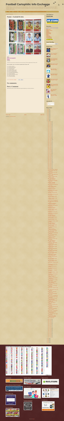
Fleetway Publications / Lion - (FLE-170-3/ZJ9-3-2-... (52, 173)
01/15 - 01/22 (50, 334)
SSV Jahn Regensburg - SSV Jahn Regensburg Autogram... (52, 299)
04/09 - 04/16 (50, 319)
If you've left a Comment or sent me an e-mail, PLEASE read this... (35, 11)
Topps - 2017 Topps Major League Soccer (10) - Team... (52, 225)
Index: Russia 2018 (49, 37)
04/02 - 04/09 (50, 320)
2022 (48, 114)
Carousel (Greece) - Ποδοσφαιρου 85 (53, 295)
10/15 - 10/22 (50, 135)
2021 (48, 115)
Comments (49, 104)
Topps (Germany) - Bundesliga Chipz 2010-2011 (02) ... (52, 274)
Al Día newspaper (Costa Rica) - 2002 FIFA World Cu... (53, 307)
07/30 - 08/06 (50, 149)
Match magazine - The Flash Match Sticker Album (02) (52, 250)
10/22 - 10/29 (50, 134)
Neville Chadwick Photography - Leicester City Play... (52, 312)
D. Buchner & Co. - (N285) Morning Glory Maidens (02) (52, 243)
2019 (48, 118)
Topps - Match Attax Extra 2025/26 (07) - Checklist (54, 74)
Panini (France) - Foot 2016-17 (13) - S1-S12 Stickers (52, 264)
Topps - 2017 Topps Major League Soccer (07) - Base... (52, 252)
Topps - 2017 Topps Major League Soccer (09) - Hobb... (52, 231)
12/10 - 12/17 (50, 125)
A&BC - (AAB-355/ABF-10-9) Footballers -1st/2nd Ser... (51, 179)
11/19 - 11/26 (50, 129)
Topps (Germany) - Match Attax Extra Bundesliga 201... (52, 205)
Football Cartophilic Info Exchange (28, 4)
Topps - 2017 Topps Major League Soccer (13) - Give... (52, 196)
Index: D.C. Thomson (49, 30)
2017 (48, 120)
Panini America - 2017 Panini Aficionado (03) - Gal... (51, 237)
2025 (48, 110)
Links (23, 11)
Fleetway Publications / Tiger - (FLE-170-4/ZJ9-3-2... (52, 171)
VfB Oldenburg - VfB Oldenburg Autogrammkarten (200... (52, 203)
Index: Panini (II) (48, 33)
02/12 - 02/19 (50, 329)
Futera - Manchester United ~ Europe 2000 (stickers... (53, 297)
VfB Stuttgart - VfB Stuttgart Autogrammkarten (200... (51, 182)
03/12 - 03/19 (50, 324)
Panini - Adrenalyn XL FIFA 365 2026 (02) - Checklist (54, 64)
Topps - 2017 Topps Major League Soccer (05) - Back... (52, 260)
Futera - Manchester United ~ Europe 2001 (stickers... (53, 314)
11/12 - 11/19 (50, 130)
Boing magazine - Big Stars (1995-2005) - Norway (52, 248)
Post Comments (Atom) (12, 116)
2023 (48, 113)
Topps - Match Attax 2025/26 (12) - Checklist (54, 69)
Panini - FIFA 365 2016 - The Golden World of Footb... (52, 280)
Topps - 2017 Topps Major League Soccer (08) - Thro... (52, 235)
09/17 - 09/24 (50, 140)
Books (11, 11)
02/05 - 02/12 (50, 330)
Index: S (47, 34)
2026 (48, 109)
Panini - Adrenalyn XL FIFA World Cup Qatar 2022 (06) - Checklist (54, 85)
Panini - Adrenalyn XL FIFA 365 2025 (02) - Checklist (54, 79)
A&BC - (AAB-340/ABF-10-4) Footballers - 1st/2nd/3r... (51, 223)
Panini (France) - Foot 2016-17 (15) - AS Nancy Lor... (52, 211)
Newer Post (8, 114)
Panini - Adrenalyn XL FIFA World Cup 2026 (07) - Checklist (54, 49)
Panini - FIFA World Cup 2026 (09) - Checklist (54, 54)
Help (19, 11)
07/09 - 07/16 (50, 153)
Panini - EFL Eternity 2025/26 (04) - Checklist (54, 95)
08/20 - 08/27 (50, 145)
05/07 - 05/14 (50, 164)
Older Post (42, 114)
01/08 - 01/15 (50, 335)
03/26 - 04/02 (50, 321)
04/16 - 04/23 (50, 168)
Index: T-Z (47, 35)
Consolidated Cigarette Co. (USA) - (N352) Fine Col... (52, 245)
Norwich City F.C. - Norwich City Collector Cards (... (52, 292)
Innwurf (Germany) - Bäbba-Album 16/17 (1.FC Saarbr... (52, 309)
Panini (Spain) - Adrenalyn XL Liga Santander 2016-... (52, 301)
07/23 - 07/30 (50, 150)
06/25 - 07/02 (50, 155)
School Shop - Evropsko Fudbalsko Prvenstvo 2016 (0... (52, 209)
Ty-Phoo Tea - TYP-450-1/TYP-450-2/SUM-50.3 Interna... (52, 177)
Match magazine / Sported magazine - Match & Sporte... (53, 190)
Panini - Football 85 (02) (51, 317)
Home (8, 11)
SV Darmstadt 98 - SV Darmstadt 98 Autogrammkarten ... (52, 278)
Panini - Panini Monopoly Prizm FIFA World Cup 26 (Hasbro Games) (54, 59)
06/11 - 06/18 (50, 158)
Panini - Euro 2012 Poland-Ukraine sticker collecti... (52, 294)
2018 (48, 119)
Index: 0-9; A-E (48, 29)
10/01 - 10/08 (50, 138)
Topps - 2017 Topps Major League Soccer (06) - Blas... (52, 258)
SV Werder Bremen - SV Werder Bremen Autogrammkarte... (52, 254)
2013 (48, 342)
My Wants (15, 11)
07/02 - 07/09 (50, 154)
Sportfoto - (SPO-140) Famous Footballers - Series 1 (52, 276)
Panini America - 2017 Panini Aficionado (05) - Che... (51, 188)
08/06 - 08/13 (50, 148)
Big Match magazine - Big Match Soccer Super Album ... (52, 186)
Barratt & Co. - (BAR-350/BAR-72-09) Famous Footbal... (53, 175)
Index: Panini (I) (48, 32)
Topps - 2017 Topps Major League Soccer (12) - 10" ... (52, 217)
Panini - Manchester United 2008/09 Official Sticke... (52, 180)
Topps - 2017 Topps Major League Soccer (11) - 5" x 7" (52, 219)
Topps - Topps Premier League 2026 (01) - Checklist (54, 90)
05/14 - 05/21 (50, 163)
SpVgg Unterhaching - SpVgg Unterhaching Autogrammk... (52, 316)
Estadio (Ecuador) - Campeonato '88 (52, 310)
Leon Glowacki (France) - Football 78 (52, 169)
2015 (48, 339)
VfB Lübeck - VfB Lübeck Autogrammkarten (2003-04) (52, 229)
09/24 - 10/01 (50, 139)
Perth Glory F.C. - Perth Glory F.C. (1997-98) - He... (52, 266)
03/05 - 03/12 (50, 325)
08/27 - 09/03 (50, 144)
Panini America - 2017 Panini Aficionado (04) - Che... (51, 207)
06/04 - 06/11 (50, 159)
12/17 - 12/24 (50, 124)
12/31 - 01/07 (50, 121)
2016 (48, 338)
